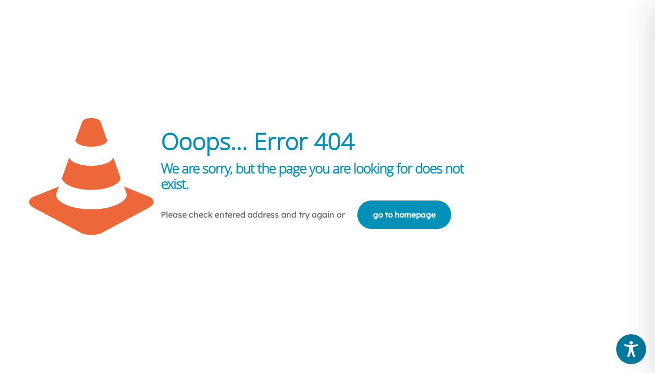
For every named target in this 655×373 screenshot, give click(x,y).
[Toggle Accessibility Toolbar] (631, 349)
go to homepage (404, 215)
